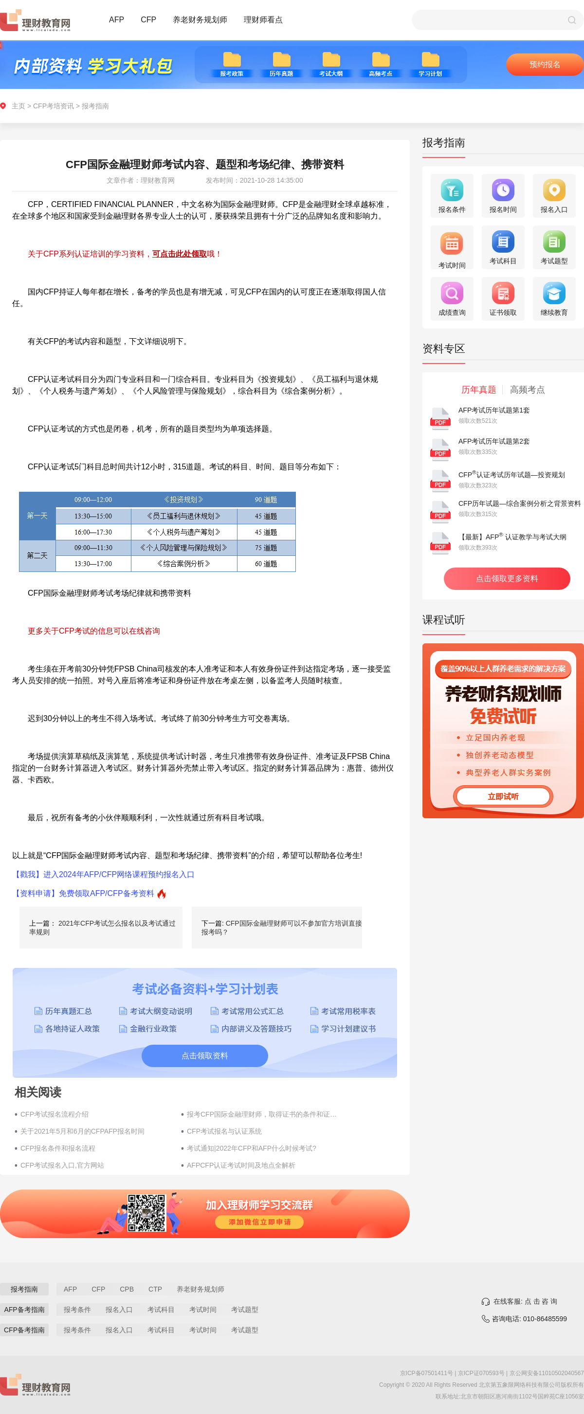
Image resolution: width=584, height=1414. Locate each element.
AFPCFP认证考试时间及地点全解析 (241, 1165)
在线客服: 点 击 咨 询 (525, 1301)
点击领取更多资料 (507, 578)
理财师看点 (263, 20)
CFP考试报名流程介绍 (54, 1114)
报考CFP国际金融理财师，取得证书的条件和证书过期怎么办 (262, 1114)
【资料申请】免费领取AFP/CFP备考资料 (83, 893)
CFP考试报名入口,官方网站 (62, 1165)
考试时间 (203, 1309)
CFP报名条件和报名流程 (57, 1148)
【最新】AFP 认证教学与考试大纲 (512, 537)
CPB (127, 1289)
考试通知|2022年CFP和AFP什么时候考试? (251, 1148)
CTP (155, 1289)
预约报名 (545, 64)
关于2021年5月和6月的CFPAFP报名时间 (82, 1131)
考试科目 (161, 1309)
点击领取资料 (205, 1056)
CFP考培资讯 (53, 106)
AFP (116, 20)
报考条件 (77, 1309)
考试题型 (244, 1309)
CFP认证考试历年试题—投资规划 (511, 475)
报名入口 (119, 1309)
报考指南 (95, 106)
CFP (148, 20)
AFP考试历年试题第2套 (494, 441)
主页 (18, 106)
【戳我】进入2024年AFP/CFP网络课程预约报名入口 (103, 874)
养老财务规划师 (200, 20)
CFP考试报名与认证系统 (224, 1131)
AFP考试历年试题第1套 (494, 410)
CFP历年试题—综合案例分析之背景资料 (519, 503)
